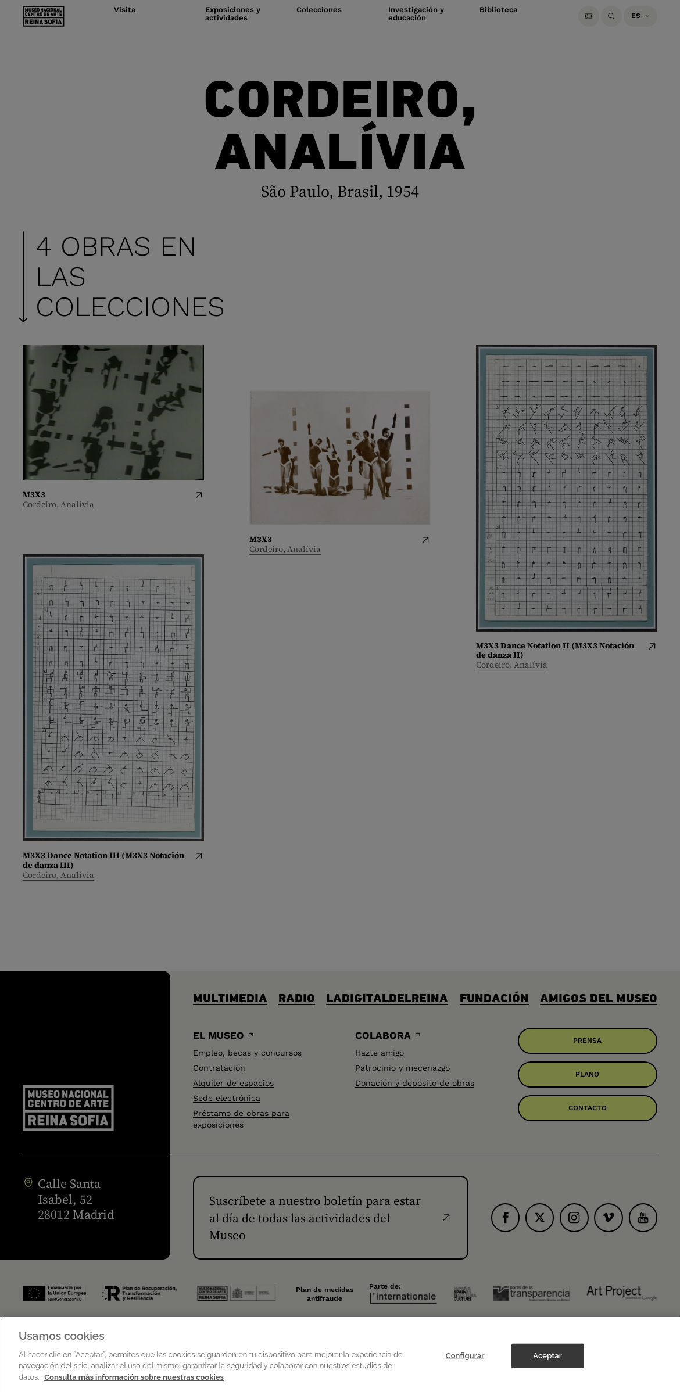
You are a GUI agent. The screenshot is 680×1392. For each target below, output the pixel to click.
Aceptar (547, 1360)
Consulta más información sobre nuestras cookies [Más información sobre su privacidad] (134, 1381)
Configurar (465, 1360)
